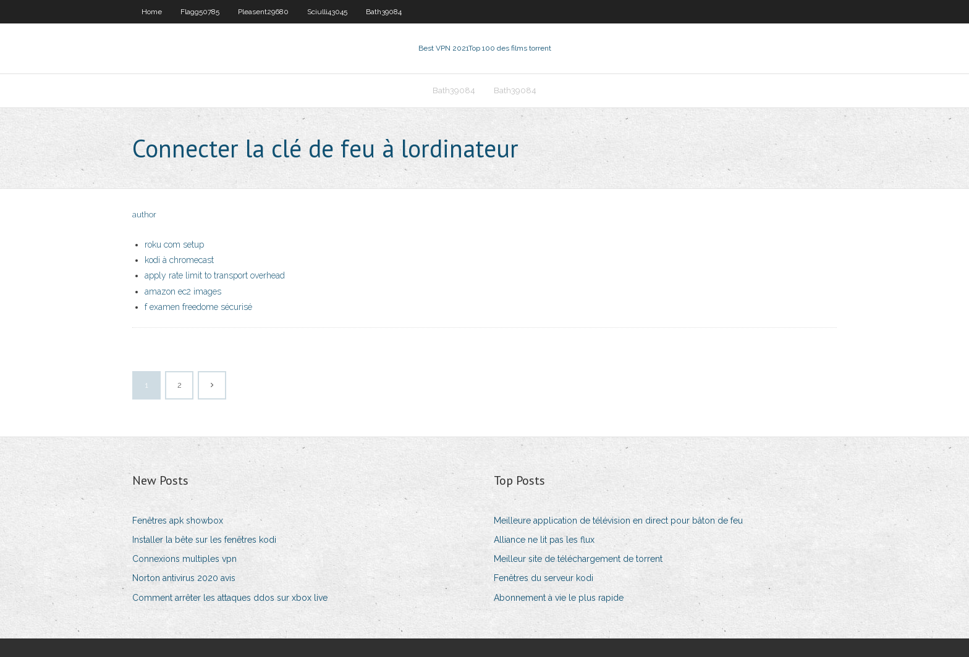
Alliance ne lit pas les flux (544, 540)
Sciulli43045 (327, 11)
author (144, 214)
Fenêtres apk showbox (177, 520)
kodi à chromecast (179, 260)
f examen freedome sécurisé (198, 307)
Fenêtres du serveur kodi (543, 578)
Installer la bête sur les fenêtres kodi (204, 540)
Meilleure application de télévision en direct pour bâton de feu (618, 520)
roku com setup (174, 244)
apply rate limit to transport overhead (215, 275)
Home (152, 11)
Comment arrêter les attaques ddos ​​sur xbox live (230, 598)
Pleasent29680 (263, 11)
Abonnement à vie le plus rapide (559, 598)
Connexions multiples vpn (184, 559)
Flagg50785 (199, 11)
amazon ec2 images (183, 291)
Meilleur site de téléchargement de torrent (578, 559)
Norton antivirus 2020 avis (183, 578)
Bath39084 (384, 11)
